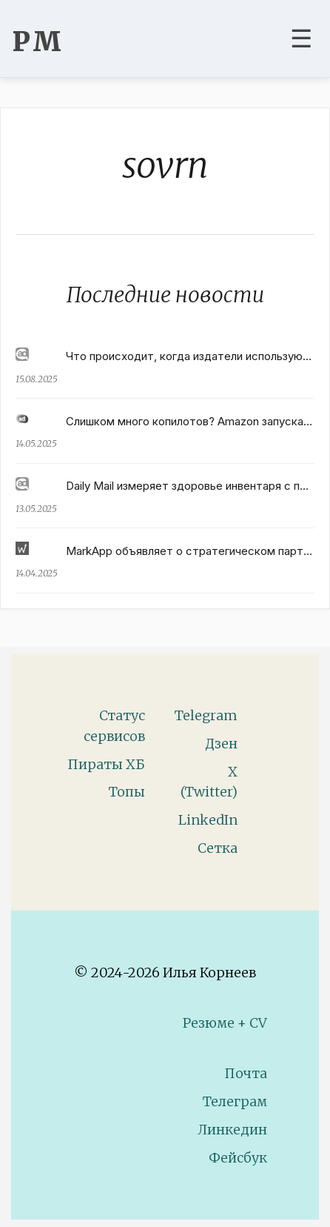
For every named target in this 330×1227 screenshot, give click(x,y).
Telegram (206, 715)
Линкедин (232, 1129)
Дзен (221, 743)
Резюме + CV (225, 1022)
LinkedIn (208, 819)
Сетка (218, 848)
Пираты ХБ (106, 764)
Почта (245, 1073)
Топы (127, 791)
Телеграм (235, 1101)
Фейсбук (238, 1157)
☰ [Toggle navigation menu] (301, 38)
